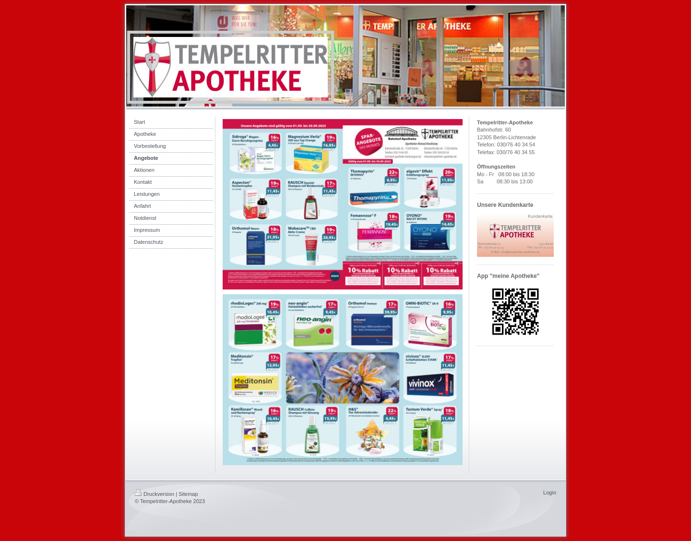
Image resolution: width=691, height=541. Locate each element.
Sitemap (188, 494)
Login (549, 492)
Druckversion (154, 494)
